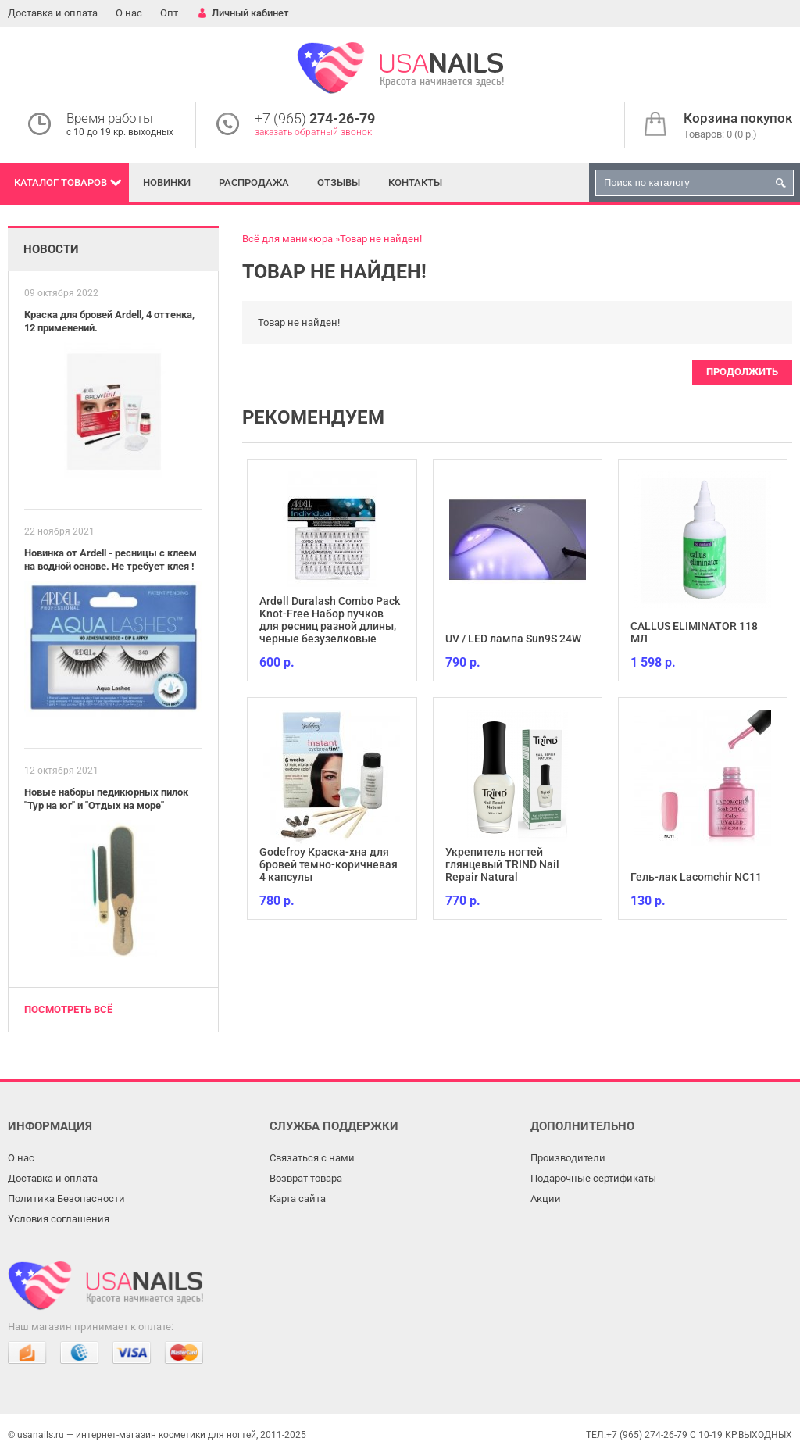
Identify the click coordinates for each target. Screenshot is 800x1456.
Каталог (60, 182)
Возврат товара (306, 1178)
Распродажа (254, 182)
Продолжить (742, 371)
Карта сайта (298, 1198)
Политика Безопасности (66, 1198)
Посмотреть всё (68, 1009)
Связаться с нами (312, 1158)
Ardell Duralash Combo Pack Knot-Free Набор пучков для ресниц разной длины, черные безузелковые (329, 620)
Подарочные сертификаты (593, 1178)
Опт (169, 13)
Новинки (167, 182)
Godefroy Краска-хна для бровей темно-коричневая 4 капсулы (328, 864)
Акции (545, 1198)
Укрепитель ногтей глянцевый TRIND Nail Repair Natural (502, 864)
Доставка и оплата (53, 13)
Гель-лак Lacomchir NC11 (696, 877)
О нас (129, 13)
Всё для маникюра (287, 239)
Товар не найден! (381, 239)
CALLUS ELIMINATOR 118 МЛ (694, 632)
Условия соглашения (58, 1219)
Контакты (415, 182)
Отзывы (338, 182)
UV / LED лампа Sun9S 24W (513, 638)
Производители (567, 1158)
